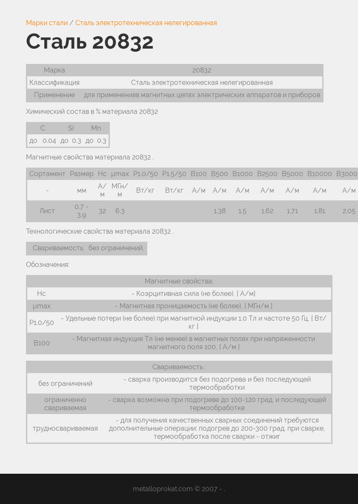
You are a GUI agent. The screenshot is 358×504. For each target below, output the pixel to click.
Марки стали (47, 23)
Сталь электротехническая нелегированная (146, 23)
